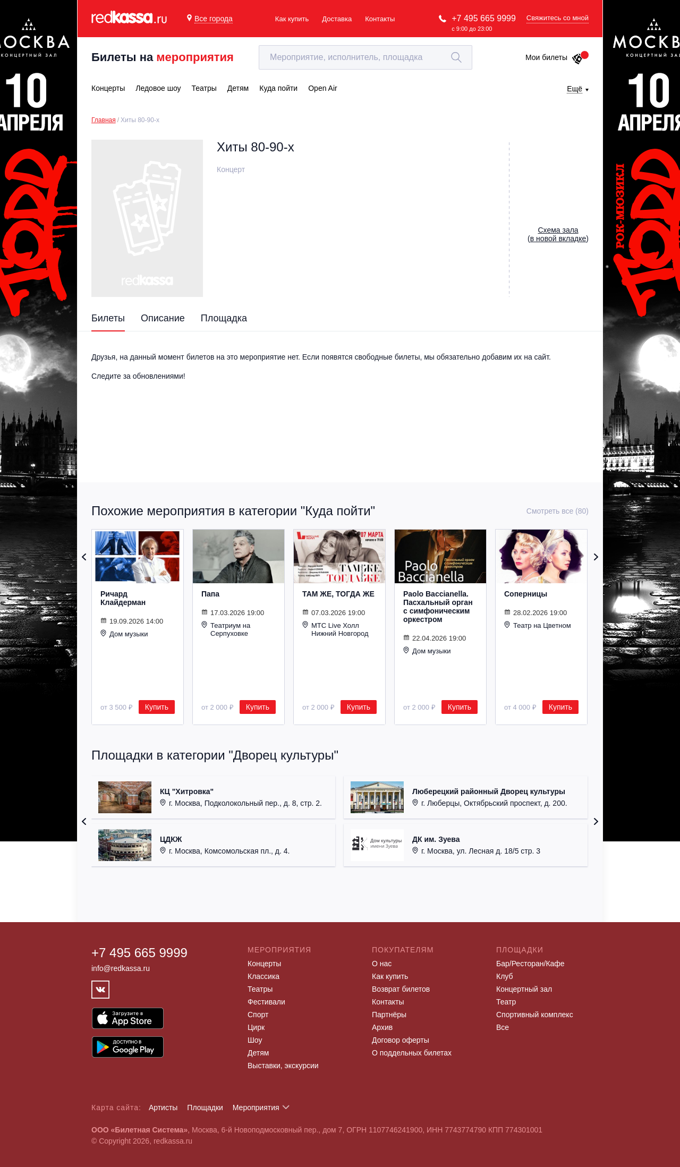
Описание (163, 318)
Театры (260, 989)
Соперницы (525, 594)
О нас (382, 963)
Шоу (255, 1040)
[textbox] (365, 57)
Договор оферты (400, 1040)
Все (502, 1027)
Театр (506, 1002)
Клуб (504, 976)
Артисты (163, 1107)
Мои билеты (554, 57)
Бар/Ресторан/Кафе (530, 963)
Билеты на (162, 57)
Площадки (205, 1107)
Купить (156, 707)
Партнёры (389, 1014)
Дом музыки (124, 633)
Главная (103, 120)
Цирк (256, 1027)
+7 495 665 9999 (484, 18)
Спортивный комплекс (534, 1014)
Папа (210, 594)
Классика (263, 976)
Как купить (292, 19)
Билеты (108, 318)
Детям (258, 1053)
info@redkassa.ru (120, 968)
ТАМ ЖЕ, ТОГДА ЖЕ (338, 594)
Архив (382, 1027)
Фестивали (266, 1002)
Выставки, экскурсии (283, 1065)
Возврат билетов (401, 989)
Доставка (337, 19)
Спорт (258, 1014)
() (558, 234)
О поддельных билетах (412, 1053)
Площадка (224, 318)
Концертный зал (524, 989)
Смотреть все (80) (557, 511)
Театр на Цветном (537, 625)
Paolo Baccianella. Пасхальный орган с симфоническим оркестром (438, 607)
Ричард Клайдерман (123, 598)
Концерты (264, 963)
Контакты (380, 19)
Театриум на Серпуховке (225, 629)
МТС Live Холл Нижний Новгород (335, 629)
